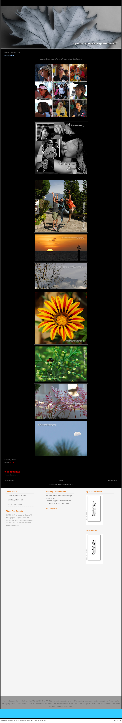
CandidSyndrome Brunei (17, 496)
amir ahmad (42, 720)
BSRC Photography (15, 504)
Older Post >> (112, 480)
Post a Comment (10, 475)
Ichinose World (13, 3)
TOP (119, 720)
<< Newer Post (9, 480)
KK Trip (11, 462)
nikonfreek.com (28, 720)
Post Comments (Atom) (65, 484)
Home (61, 480)
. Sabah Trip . (9, 55)
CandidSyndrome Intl (15, 500)
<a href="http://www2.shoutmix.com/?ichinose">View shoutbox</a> (60, 599)
